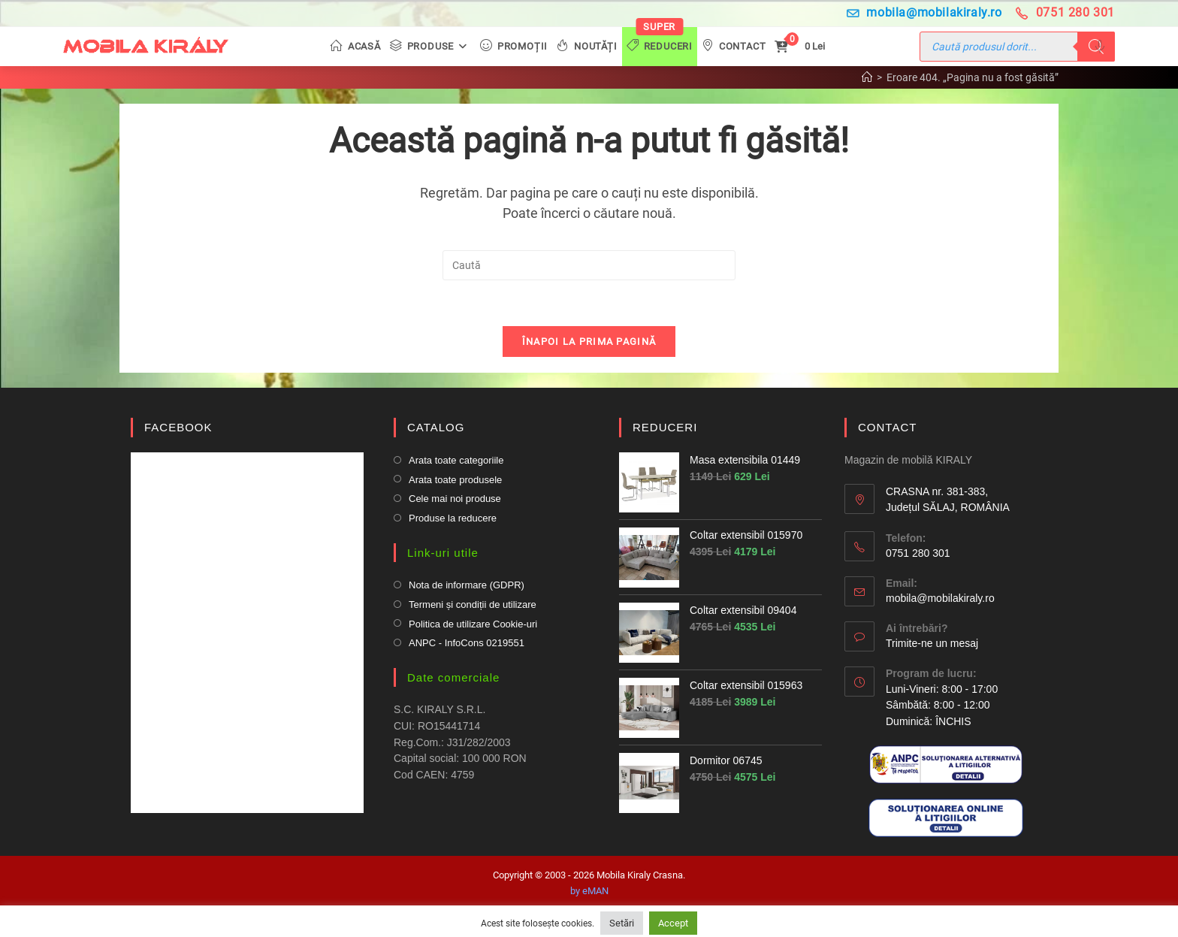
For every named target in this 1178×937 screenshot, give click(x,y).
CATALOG (435, 427)
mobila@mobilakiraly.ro (924, 12)
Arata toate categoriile (456, 460)
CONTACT (887, 427)
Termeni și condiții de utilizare (472, 604)
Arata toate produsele (455, 479)
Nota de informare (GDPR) (466, 585)
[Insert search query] (589, 265)
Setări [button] (621, 923)
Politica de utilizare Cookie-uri (473, 624)
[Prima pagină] (867, 77)
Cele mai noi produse (455, 498)
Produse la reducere (453, 518)
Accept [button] (673, 923)
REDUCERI (665, 427)
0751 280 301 (1065, 12)
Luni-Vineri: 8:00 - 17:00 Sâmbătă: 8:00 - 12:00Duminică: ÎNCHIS (942, 705)
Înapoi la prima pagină (589, 341)
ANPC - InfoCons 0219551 (466, 642)
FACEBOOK (178, 427)
